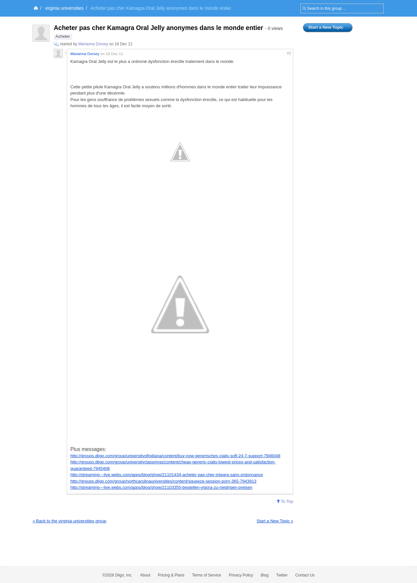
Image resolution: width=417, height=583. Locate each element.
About (145, 575)
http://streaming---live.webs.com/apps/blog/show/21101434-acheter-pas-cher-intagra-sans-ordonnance (166, 474)
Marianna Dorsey (93, 44)
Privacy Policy (241, 575)
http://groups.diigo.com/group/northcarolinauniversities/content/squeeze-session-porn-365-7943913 (163, 481)
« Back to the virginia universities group (69, 520)
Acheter (62, 36)
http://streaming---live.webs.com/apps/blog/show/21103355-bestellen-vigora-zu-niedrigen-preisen (161, 487)
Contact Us (304, 575)
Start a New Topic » (275, 520)
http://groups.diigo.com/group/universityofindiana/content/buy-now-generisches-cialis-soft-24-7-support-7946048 (175, 455)
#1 (289, 53)
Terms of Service (206, 575)
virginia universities (64, 8)
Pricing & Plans (171, 575)
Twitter (282, 575)
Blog (264, 575)
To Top (285, 501)
